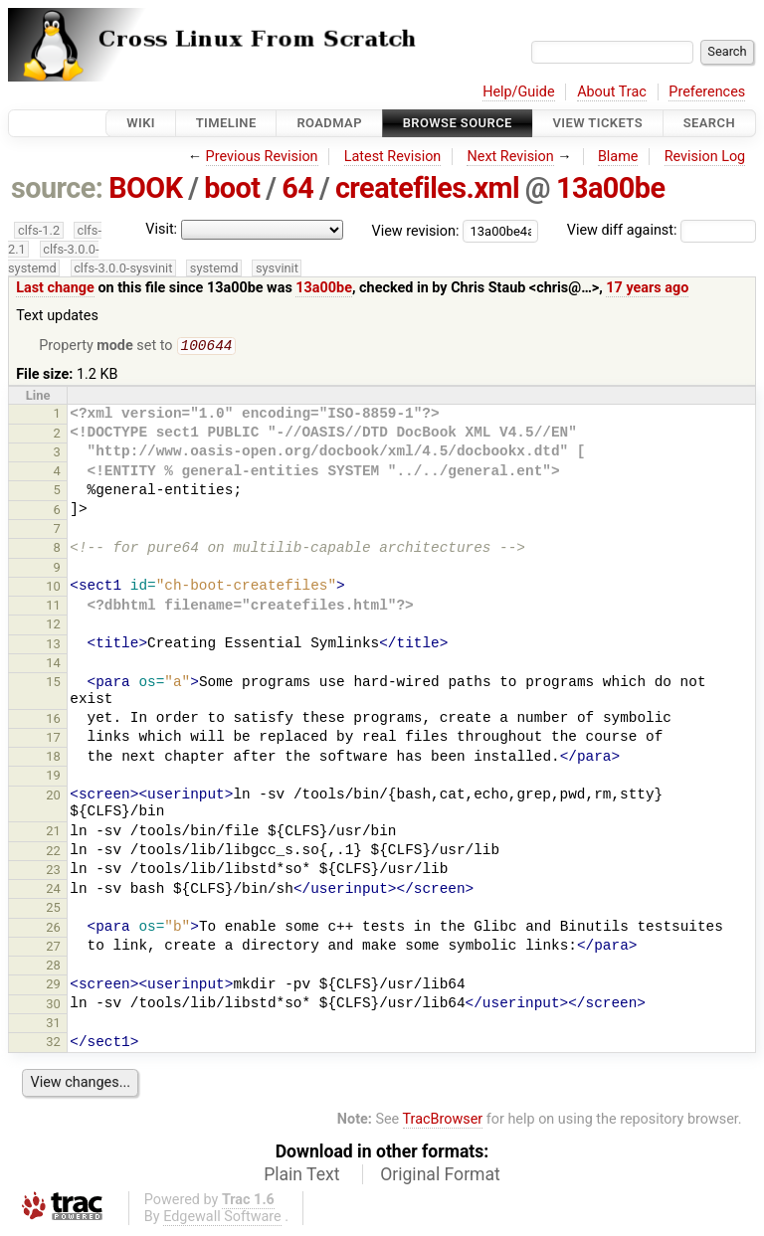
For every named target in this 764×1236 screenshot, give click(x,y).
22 (53, 852)
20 (53, 797)
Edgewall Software (222, 1218)
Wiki (140, 122)
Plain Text (301, 1176)
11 (53, 607)
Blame (618, 156)
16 (53, 720)
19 (53, 777)
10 (53, 588)
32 (53, 1043)
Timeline (226, 122)
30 (53, 1005)
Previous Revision (262, 156)
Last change (55, 287)
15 (53, 683)
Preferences (706, 92)
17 (53, 739)
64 (297, 188)
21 (53, 832)
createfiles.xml (427, 188)
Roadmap (329, 122)
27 (53, 948)
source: (57, 188)
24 (53, 890)
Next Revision (510, 156)
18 (53, 758)
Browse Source (457, 122)
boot (232, 188)
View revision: (416, 230)
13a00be (611, 188)
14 (53, 664)
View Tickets (598, 122)
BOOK (145, 188)
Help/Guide (518, 92)
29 (53, 985)
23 (53, 871)
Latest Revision (393, 156)
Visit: (161, 229)
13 (53, 645)
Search (709, 122)
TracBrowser (443, 1121)
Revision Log (705, 156)
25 (53, 909)
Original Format (440, 1176)
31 (53, 1024)
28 (53, 967)
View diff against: (661, 230)
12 (53, 625)
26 (53, 929)
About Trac (612, 92)
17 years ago (647, 287)
